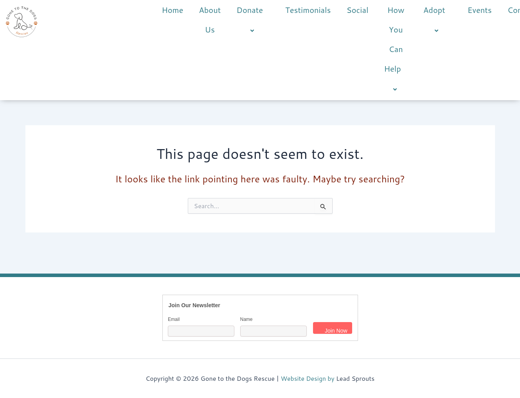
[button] (266, 10)
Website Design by (307, 378)
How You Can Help (395, 49)
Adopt (437, 20)
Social (357, 9)
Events (480, 9)
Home (172, 9)
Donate (253, 20)
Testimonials (308, 9)
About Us (210, 19)
